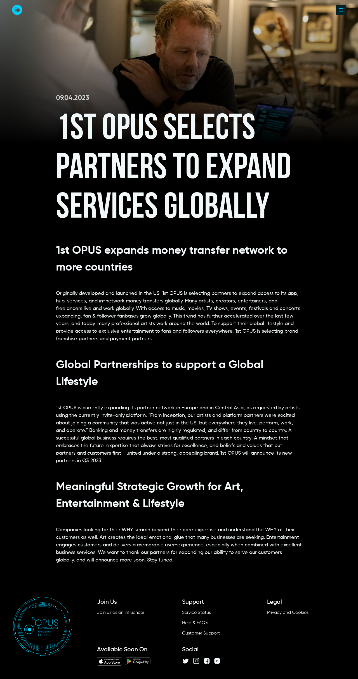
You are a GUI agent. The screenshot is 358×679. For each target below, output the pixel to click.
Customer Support (201, 633)
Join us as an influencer (120, 612)
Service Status (196, 612)
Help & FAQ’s (195, 623)
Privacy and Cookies (287, 612)
